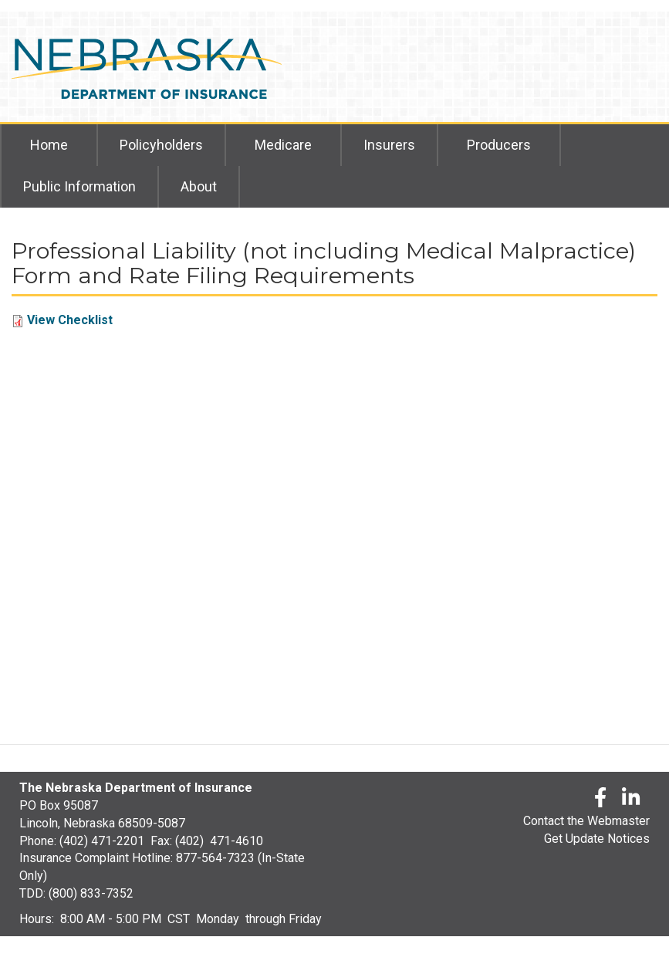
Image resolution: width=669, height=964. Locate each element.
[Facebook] (600, 800)
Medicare (283, 145)
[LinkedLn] (632, 800)
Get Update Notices (597, 838)
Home (49, 145)
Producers (499, 145)
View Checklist (70, 320)
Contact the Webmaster (586, 820)
